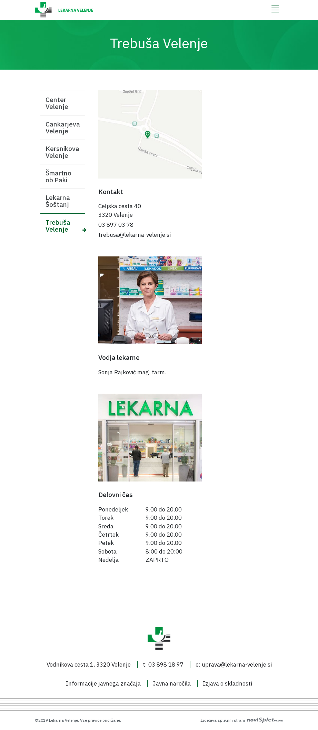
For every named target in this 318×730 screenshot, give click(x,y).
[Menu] (275, 9)
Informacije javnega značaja (103, 683)
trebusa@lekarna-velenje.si (134, 235)
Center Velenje (57, 103)
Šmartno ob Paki (58, 176)
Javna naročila (172, 683)
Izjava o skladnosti (227, 683)
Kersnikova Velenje (62, 152)
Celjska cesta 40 (119, 206)
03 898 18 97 (165, 664)
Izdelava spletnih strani (241, 720)
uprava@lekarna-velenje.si (237, 664)
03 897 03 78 (115, 225)
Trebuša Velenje (58, 225)
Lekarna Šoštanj (58, 201)
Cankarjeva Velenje (63, 127)
